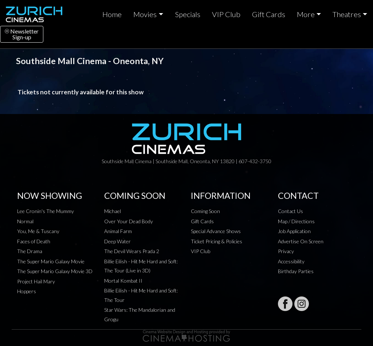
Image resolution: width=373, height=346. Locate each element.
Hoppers (26, 291)
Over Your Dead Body (128, 221)
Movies (145, 14)
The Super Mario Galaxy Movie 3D (55, 271)
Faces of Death (33, 241)
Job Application (294, 231)
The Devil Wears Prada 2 (131, 251)
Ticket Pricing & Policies (216, 241)
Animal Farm (118, 231)
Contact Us (290, 211)
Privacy (286, 251)
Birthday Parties (296, 271)
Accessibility (291, 261)
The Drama (29, 251)
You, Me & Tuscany (38, 231)
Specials (187, 14)
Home (112, 14)
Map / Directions (296, 221)
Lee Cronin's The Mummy (45, 211)
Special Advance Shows (216, 231)
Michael (112, 211)
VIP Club (226, 14)
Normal (25, 221)
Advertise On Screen (300, 241)
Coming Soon (205, 211)
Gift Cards (268, 14)
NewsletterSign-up (22, 34)
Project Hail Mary (36, 281)
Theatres (347, 14)
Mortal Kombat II (123, 281)
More (306, 14)
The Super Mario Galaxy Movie (51, 261)
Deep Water (117, 241)
